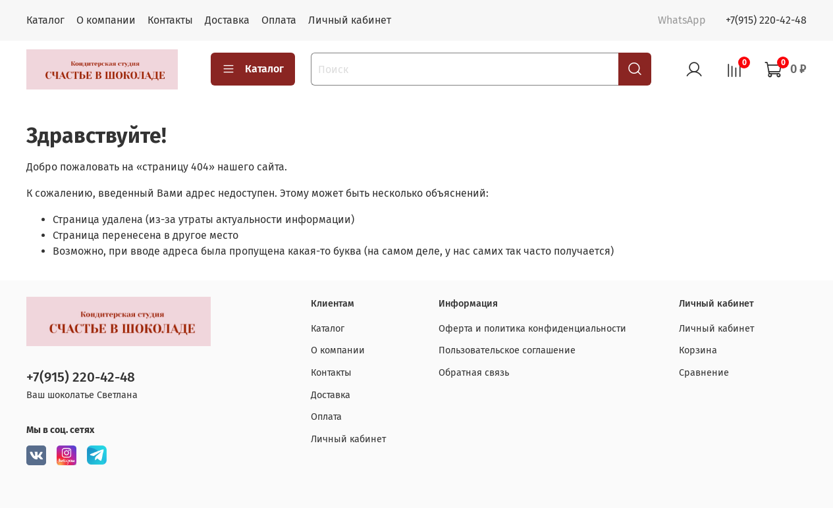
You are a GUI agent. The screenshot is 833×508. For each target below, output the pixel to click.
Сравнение (704, 372)
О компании (106, 20)
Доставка (227, 20)
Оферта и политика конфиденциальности (532, 328)
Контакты (170, 20)
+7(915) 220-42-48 (766, 20)
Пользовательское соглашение (507, 350)
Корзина (698, 350)
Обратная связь (474, 372)
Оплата (278, 20)
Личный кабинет (349, 20)
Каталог (45, 20)
